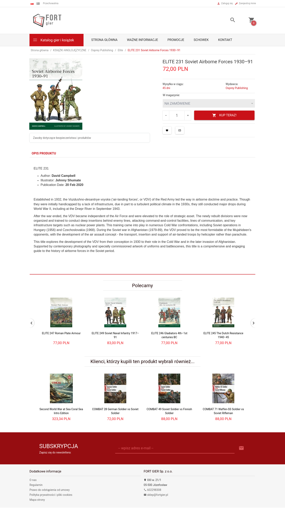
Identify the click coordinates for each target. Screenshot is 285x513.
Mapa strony (37, 499)
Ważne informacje (142, 40)
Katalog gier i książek (53, 39)
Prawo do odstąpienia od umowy (49, 489)
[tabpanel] (142, 215)
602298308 (152, 489)
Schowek (201, 40)
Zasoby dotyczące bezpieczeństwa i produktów (62, 137)
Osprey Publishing (237, 88)
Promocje (175, 40)
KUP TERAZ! (224, 115)
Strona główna (104, 40)
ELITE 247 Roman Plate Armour (61, 333)
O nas (33, 480)
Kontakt (225, 40)
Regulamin (36, 484)
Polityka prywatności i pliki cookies (50, 494)
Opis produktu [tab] (44, 153)
